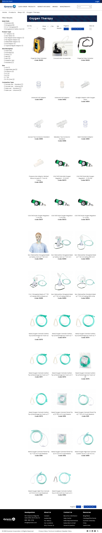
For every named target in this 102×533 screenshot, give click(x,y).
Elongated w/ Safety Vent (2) (14, 29)
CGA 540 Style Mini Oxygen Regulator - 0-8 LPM (62, 177)
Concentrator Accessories (62, 58)
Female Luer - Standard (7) (13, 84)
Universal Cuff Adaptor (38, 98)
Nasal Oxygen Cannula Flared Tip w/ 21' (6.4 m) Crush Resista (62, 413)
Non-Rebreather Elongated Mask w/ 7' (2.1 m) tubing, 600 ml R (85, 256)
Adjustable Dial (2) (10, 69)
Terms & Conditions (55, 531)
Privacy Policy (43, 531)
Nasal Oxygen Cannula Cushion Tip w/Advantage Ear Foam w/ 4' (62, 374)
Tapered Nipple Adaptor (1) (13, 46)
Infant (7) (8, 55)
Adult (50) (8, 51)
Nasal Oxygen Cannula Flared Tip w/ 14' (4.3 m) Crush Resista (62, 453)
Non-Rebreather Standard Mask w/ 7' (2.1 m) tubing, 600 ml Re (85, 295)
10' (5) (6, 75)
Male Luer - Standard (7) (12, 88)
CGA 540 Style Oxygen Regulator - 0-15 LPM (62, 217)
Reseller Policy (67, 531)
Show (44, 26)
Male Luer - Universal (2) (12, 90)
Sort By (29, 26)
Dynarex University (89, 521)
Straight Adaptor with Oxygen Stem (85, 99)
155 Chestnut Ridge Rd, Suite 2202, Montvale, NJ (32, 517)
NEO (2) (7, 59)
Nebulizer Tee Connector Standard (62, 138)
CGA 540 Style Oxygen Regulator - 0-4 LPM (85, 217)
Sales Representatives (71, 521)
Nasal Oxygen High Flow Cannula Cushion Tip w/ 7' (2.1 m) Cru (85, 453)
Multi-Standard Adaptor (85, 137)
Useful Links (86, 525)
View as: (91, 26)
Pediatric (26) (9, 60)
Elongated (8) (9, 25)
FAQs (84, 523)
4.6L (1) (7, 67)
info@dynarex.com (31, 523)
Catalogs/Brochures (89, 518)
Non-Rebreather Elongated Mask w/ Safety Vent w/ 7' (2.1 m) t (38, 256)
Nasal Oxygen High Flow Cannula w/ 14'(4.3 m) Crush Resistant (38, 492)
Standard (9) (9, 23)
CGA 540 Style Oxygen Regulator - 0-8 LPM (38, 217)
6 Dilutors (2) (9, 71)
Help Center (67, 518)
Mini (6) (7, 57)
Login (97, 1)
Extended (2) (9, 53)
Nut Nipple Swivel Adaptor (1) (14, 38)
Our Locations (48, 523)
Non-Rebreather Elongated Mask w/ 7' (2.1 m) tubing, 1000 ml (62, 295)
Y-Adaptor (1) (9, 34)
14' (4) (6, 73)
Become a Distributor (70, 516)
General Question (69, 525)
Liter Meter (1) (9, 36)
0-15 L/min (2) (9, 79)
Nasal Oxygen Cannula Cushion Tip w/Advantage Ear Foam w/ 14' (39, 336)
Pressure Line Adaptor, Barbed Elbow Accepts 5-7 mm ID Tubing (38, 178)
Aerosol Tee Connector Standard (38, 137)
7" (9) (6, 77)
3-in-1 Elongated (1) (11, 27)
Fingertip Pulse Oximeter (39, 58)
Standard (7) (9, 62)
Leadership (47, 518)
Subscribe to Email (69, 523)
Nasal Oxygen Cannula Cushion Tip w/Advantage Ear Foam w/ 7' (62, 335)
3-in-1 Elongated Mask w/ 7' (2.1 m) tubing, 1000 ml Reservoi (39, 295)
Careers (46, 516)
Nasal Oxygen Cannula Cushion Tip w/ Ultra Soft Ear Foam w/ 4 (62, 492)
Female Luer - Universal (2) (13, 86)
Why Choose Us (49, 525)
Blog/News (86, 516)
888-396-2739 (29, 520)
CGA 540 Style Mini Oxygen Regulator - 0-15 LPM (85, 177)
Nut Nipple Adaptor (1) (12, 40)
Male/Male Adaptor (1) (12, 42)
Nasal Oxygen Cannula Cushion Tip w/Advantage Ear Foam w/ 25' (85, 375)
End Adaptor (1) (10, 44)
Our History (47, 521)
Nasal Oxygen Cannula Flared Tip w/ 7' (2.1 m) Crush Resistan (85, 413)
